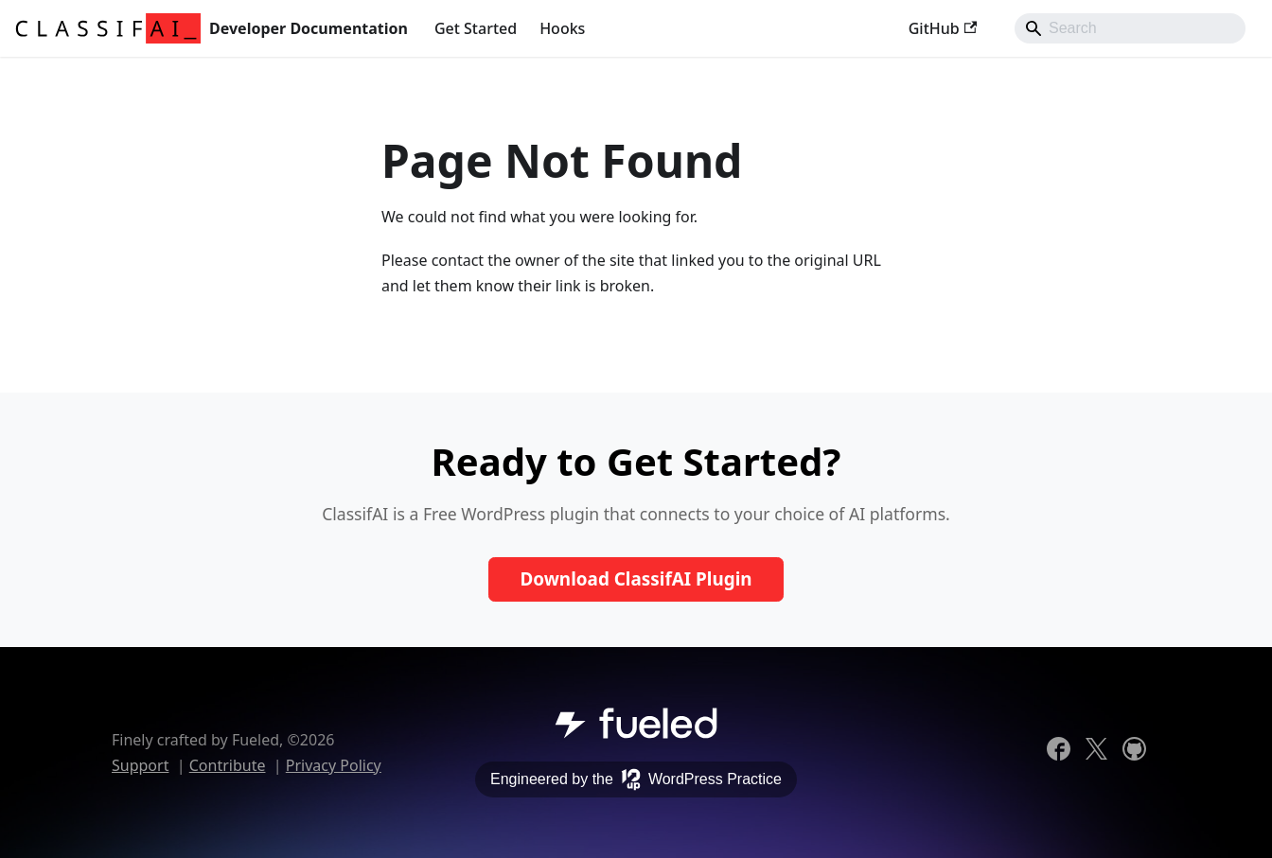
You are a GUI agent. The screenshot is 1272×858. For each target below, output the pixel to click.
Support (140, 765)
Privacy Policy (333, 765)
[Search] (1130, 28)
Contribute (227, 765)
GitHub (943, 28)
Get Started (475, 28)
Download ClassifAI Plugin (635, 579)
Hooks (562, 28)
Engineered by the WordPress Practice (636, 779)
